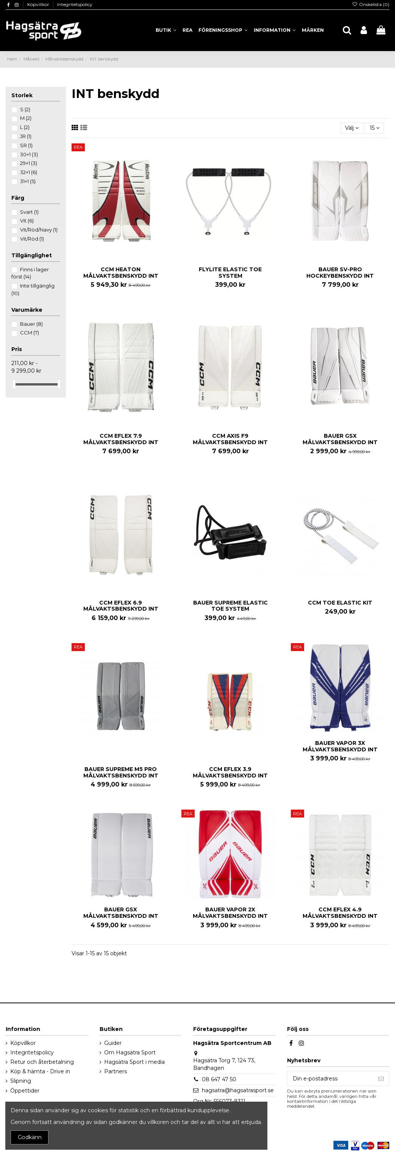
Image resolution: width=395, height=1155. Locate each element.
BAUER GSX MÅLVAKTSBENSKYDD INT (340, 439)
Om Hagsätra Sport (130, 1052)
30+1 (29, 154)
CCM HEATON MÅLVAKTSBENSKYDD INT (120, 272)
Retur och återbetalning (42, 1062)
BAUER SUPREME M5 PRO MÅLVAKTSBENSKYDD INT (120, 772)
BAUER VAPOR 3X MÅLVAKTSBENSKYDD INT (340, 746)
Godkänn (30, 1137)
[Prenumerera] (381, 1078)
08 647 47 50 (219, 1079)
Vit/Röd (32, 239)
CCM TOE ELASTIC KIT (340, 602)
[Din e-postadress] (330, 1078)
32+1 (28, 172)
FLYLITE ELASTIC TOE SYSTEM (230, 272)
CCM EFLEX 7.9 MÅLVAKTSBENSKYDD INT (120, 439)
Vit (27, 221)
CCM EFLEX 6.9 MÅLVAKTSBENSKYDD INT (120, 605)
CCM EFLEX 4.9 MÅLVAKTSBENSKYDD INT (340, 912)
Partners (115, 1071)
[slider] (14, 384)
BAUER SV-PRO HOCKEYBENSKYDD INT (340, 272)
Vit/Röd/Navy (39, 230)
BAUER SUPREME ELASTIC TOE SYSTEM (230, 605)
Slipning (20, 1080)
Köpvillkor (38, 4)
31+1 (28, 181)
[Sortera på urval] (351, 128)
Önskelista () (370, 4)
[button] (275, 30)
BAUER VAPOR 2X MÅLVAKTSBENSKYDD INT (230, 912)
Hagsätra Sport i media (134, 1062)
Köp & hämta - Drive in (40, 1071)
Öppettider (24, 1090)
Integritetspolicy (74, 4)
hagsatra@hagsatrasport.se (238, 1090)
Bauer (31, 324)
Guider (113, 1043)
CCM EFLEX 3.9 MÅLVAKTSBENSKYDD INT (230, 772)
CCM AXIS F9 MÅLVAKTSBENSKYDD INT (230, 439)
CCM (29, 333)
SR (26, 145)
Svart (29, 212)
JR (25, 136)
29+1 (28, 163)
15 (374, 127)
